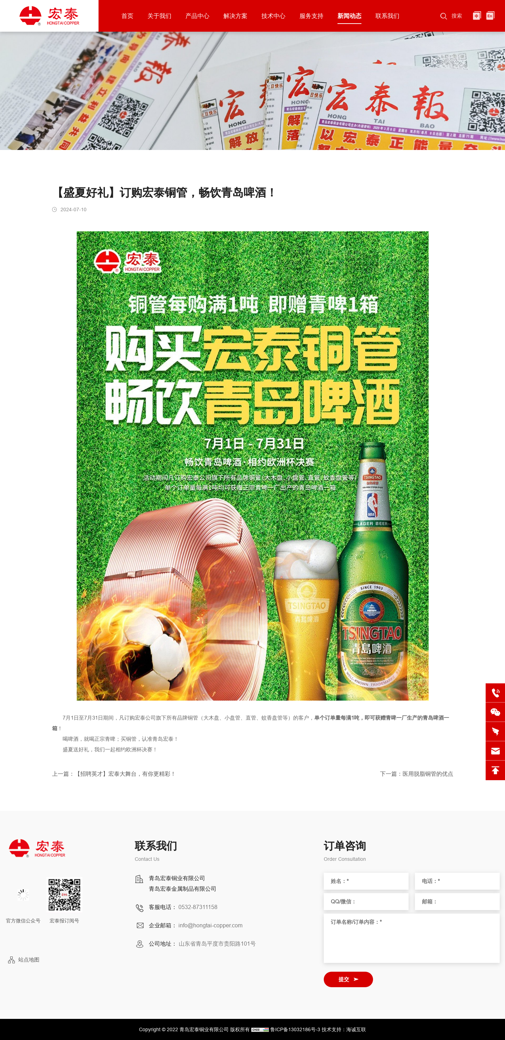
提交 (344, 979)
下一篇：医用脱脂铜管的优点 (416, 778)
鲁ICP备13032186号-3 (295, 1029)
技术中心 (273, 16)
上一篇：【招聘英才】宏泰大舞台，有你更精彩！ (114, 778)
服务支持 (311, 16)
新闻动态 (349, 16)
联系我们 (387, 16)
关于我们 (159, 16)
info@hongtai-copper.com (210, 925)
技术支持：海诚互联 (344, 1029)
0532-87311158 (197, 907)
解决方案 (235, 16)
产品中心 (197, 16)
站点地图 (28, 959)
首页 (127, 16)
